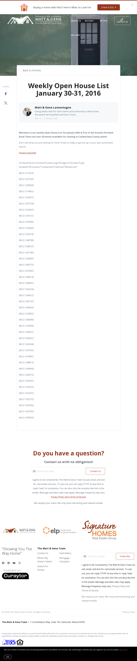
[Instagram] (19, 563)
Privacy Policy (128, 612)
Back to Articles (32, 70)
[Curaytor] (15, 578)
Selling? (75, 35)
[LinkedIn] (8, 563)
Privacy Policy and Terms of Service (68, 496)
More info (124, 649)
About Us (76, 21)
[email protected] (27, 152)
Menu (104, 21)
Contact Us (42, 553)
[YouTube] (14, 563)
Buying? (89, 21)
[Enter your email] (60, 471)
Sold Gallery (65, 553)
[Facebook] (3, 563)
